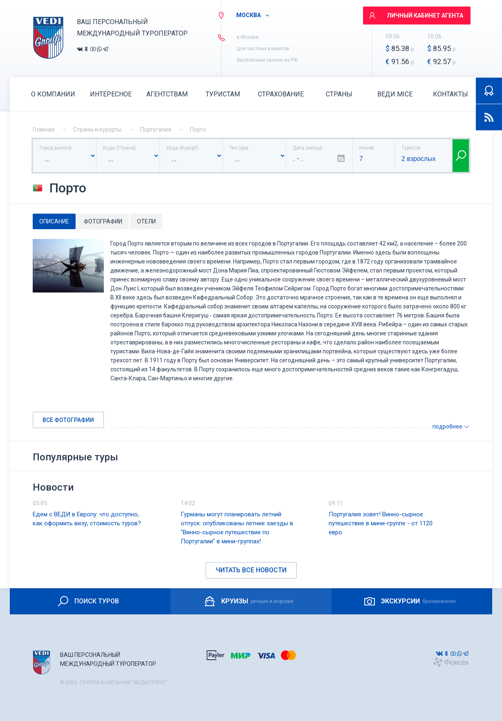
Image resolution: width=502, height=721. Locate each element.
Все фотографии (68, 420)
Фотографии (103, 221)
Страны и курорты (97, 129)
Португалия (155, 129)
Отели (146, 221)
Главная (43, 129)
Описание (54, 221)
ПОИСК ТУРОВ (87, 601)
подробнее (451, 426)
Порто (198, 129)
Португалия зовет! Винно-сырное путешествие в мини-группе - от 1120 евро (381, 523)
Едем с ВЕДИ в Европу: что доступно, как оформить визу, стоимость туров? (87, 519)
